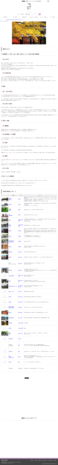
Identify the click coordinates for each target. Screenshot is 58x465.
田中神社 (10, 328)
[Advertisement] (29, 390)
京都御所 (19, 230)
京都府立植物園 (11, 317)
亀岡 (19, 351)
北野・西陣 (20, 251)
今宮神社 (10, 312)
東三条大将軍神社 (11, 275)
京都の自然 (16, 19)
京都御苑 (10, 230)
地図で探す (40, 460)
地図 (24, 17)
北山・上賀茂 (20, 317)
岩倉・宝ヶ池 (20, 333)
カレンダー (43, 17)
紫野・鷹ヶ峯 (20, 312)
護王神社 (10, 236)
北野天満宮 (10, 251)
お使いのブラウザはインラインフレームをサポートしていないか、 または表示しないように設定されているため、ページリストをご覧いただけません (29, 427)
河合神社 (10, 246)
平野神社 (10, 257)
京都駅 (19, 204)
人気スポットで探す (44, 460)
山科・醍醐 (20, 307)
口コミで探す (54, 460)
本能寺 (10, 220)
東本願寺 (10, 204)
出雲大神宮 (10, 351)
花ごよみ (19, 19)
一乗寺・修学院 (20, 328)
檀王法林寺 (10, 270)
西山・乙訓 (20, 291)
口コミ (52, 17)
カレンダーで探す (50, 460)
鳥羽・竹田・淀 (20, 296)
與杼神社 (10, 296)
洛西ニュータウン (11, 291)
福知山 (19, 356)
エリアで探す (35, 460)
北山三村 (19, 338)
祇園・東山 (20, 270)
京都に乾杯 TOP (8, 19)
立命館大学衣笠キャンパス (13, 286)
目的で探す (12, 19)
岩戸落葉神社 (11, 338)
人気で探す (34, 17)
